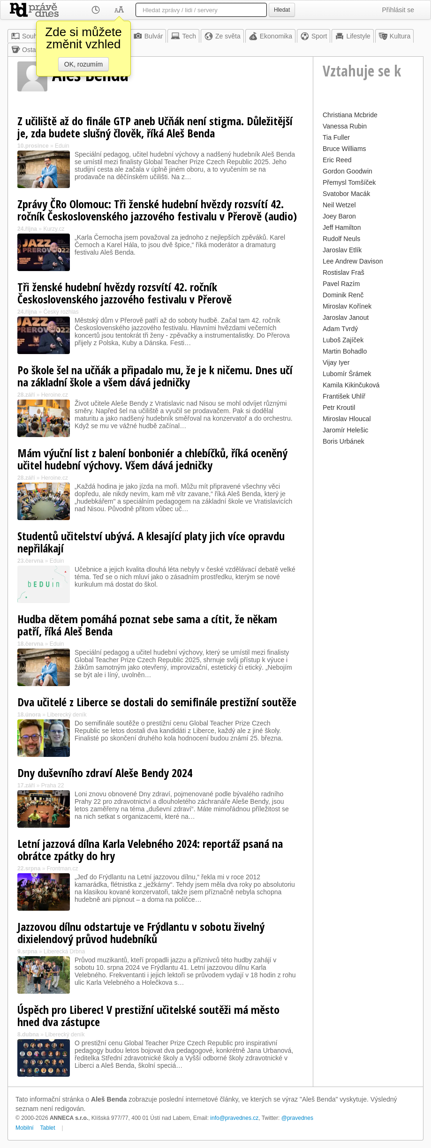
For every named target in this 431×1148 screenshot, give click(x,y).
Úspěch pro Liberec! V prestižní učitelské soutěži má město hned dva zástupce (148, 1015)
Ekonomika (270, 36)
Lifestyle (352, 36)
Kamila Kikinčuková (351, 385)
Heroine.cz (54, 395)
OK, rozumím (83, 64)
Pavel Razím (341, 283)
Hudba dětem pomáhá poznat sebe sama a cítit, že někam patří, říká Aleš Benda (147, 625)
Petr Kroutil (339, 407)
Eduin (62, 146)
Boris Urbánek (343, 441)
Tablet (47, 1128)
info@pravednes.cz (234, 1118)
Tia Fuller (336, 137)
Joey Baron (339, 216)
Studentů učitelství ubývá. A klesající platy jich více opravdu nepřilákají (151, 542)
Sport (313, 36)
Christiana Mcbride (350, 115)
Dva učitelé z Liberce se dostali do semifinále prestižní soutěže (156, 702)
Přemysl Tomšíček (349, 182)
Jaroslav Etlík (342, 250)
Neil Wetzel (339, 205)
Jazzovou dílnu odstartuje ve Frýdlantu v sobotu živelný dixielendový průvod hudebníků (141, 932)
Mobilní (24, 1128)
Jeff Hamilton (342, 227)
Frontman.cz (62, 868)
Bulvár (148, 36)
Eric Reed (337, 160)
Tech (183, 36)
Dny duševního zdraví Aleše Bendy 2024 (104, 772)
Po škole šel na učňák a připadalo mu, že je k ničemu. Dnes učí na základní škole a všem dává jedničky (155, 376)
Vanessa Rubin (345, 126)
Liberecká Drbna (64, 951)
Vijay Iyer (336, 362)
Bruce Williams (344, 148)
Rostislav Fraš (343, 272)
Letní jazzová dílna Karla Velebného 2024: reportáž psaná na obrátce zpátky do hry (150, 849)
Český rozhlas (60, 312)
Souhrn (27, 36)
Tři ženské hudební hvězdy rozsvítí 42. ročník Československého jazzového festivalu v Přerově (124, 293)
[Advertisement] (368, 588)
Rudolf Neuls (341, 238)
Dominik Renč (343, 295)
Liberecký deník (66, 714)
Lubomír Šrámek (347, 374)
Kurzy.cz (53, 229)
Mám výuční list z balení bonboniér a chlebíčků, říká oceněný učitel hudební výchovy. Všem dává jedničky (152, 459)
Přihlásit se (398, 10)
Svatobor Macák (346, 193)
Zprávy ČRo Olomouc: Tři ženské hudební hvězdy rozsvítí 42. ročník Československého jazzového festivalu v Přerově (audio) (157, 210)
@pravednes (297, 1118)
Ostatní (27, 49)
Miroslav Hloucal (347, 419)
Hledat (282, 10)
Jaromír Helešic (345, 430)
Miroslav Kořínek (347, 306)
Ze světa (222, 36)
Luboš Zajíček (343, 340)
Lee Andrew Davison (353, 261)
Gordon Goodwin (347, 171)
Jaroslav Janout (346, 317)
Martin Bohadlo (345, 351)
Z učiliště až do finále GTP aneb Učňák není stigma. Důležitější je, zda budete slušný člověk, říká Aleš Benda (155, 127)
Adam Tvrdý (340, 328)
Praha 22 (52, 785)
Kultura (394, 36)
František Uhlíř (344, 396)
